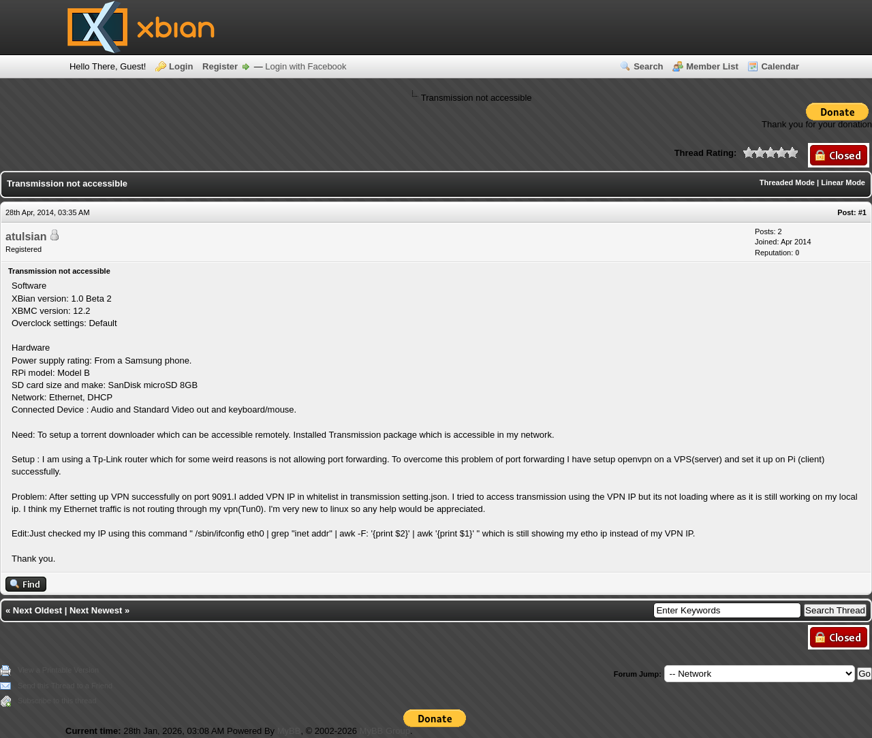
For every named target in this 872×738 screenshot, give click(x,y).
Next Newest (95, 610)
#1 (862, 212)
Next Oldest (37, 610)
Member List (712, 66)
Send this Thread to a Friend (65, 685)
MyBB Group (385, 731)
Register (220, 66)
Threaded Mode (787, 182)
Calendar (780, 66)
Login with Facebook (305, 66)
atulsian (25, 236)
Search (648, 66)
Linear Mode (843, 182)
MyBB (289, 731)
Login (181, 66)
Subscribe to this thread (57, 700)
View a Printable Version (58, 670)
